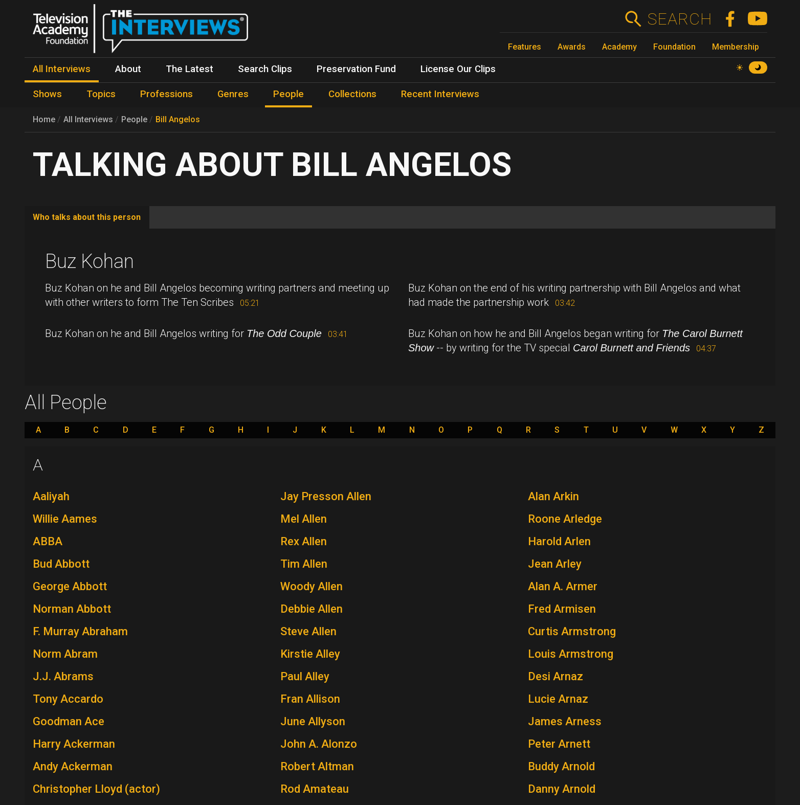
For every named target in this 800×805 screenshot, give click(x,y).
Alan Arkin (553, 496)
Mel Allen (303, 518)
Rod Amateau (314, 788)
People (134, 119)
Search (679, 19)
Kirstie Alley (310, 653)
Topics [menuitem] (101, 94)
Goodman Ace (68, 721)
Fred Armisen (562, 608)
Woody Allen (311, 586)
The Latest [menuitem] (189, 69)
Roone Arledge (565, 518)
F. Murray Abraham (80, 631)
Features (524, 47)
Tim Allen (303, 563)
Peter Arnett (559, 743)
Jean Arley (555, 563)
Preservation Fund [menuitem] (356, 69)
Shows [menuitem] (47, 94)
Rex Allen (303, 541)
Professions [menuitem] (166, 94)
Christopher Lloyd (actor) (96, 788)
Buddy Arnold (561, 766)
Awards (572, 47)
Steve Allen (308, 631)
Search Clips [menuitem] (265, 69)
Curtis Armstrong (572, 631)
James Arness (565, 721)
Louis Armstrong (570, 653)
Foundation (674, 47)
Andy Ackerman (73, 766)
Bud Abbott (61, 563)
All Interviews (88, 119)
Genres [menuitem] (233, 94)
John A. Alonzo (318, 743)
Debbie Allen (311, 608)
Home (44, 119)
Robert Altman (317, 766)
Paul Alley (304, 676)
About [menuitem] (128, 69)
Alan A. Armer (562, 586)
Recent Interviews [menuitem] (440, 94)
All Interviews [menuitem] (62, 69)
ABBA (47, 541)
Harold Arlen (559, 541)
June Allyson (312, 721)
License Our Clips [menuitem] (458, 69)
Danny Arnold (561, 788)
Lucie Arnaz (558, 698)
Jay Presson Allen (325, 496)
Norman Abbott (72, 608)
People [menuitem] (288, 94)
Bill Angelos (177, 119)
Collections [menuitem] (352, 94)
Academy (619, 47)
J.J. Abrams (63, 676)
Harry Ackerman (74, 743)
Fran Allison (310, 698)
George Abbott (70, 586)
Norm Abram (65, 653)
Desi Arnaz (555, 676)
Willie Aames (65, 518)
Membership (735, 47)
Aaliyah (51, 496)
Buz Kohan (89, 261)
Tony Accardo (68, 698)
